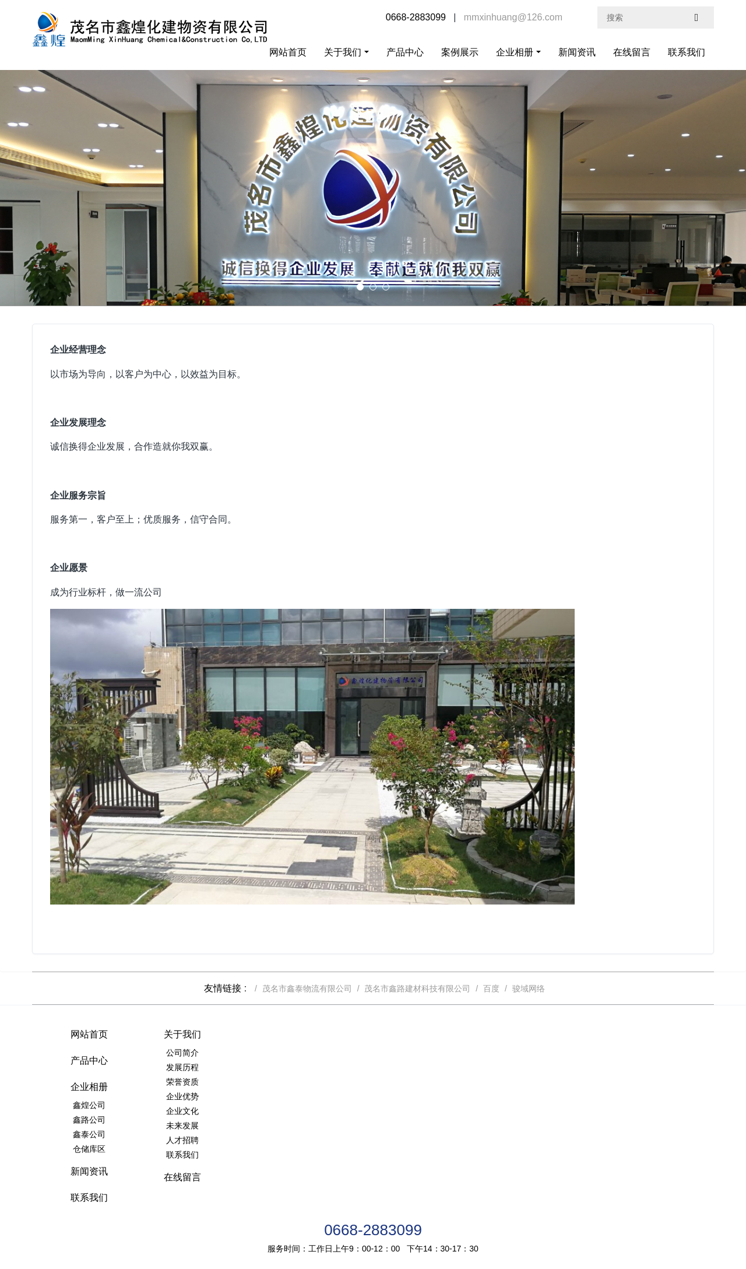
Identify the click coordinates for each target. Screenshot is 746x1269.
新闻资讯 (577, 52)
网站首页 (288, 52)
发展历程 (202, 1067)
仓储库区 (430, 1096)
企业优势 (202, 1096)
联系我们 (686, 52)
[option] (373, 188)
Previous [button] (6, 188)
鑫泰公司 (430, 1081)
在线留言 (631, 52)
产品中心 (405, 52)
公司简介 (202, 1052)
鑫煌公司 (430, 1052)
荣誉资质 (202, 1081)
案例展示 (459, 52)
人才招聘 (202, 1140)
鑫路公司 (430, 1067)
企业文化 (202, 1111)
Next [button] (740, 188)
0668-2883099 (373, 1174)
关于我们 (342, 52)
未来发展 (202, 1125)
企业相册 (514, 52)
